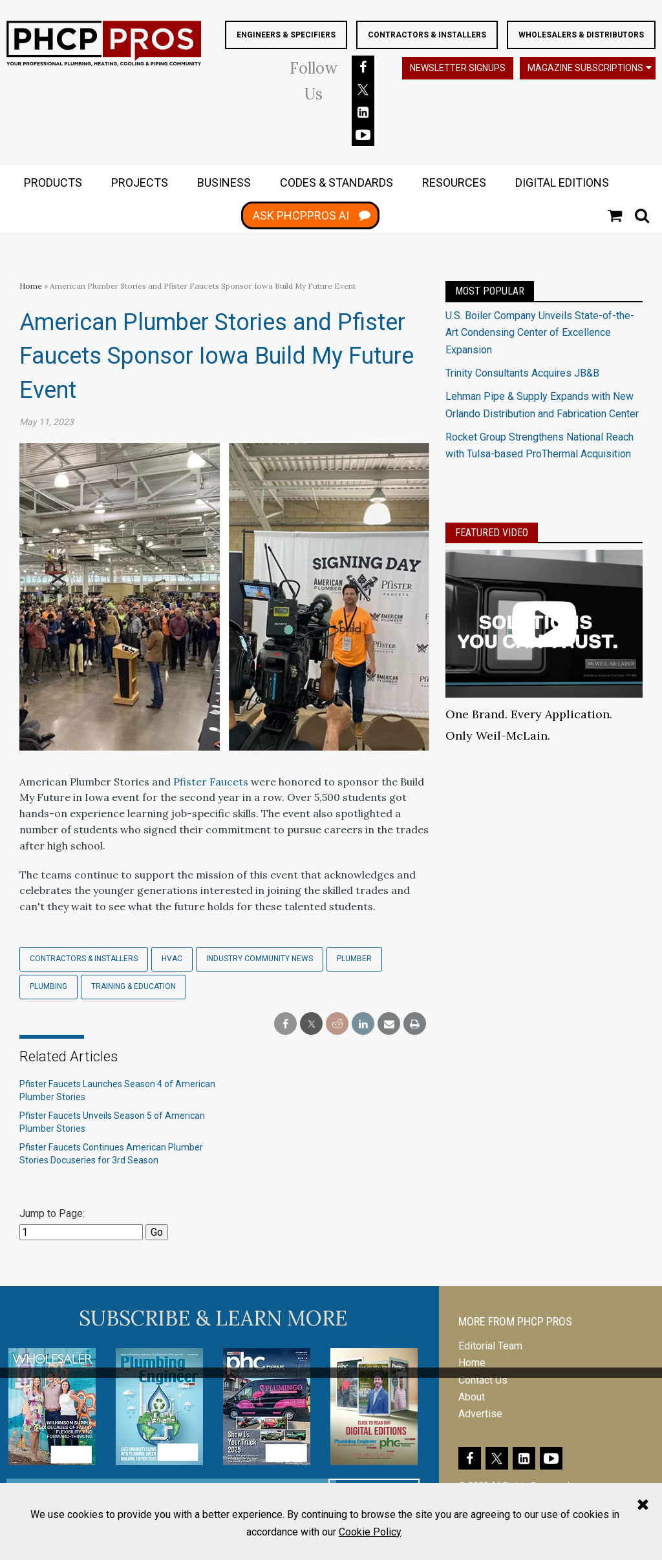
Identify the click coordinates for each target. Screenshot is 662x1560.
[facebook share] (285, 1023)
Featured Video (491, 532)
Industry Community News (259, 957)
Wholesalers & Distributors (581, 34)
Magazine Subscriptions (585, 68)
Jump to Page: (52, 1213)
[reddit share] (337, 1023)
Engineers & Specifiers (286, 34)
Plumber (354, 957)
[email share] (389, 1023)
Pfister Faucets (210, 781)
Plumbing (48, 985)
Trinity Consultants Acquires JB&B (522, 372)
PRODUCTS (53, 182)
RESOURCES (454, 182)
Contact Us (482, 1379)
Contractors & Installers (427, 34)
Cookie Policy (370, 1532)
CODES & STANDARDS (336, 182)
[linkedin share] (363, 1023)
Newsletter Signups (458, 68)
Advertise (480, 1413)
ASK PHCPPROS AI (301, 215)
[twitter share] (311, 1023)
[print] (414, 1023)
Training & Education (133, 985)
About (471, 1396)
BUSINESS (224, 182)
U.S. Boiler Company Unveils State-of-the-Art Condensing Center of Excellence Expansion (539, 332)
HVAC (172, 957)
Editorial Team (490, 1345)
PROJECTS (139, 182)
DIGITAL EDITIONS (562, 182)
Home (30, 285)
